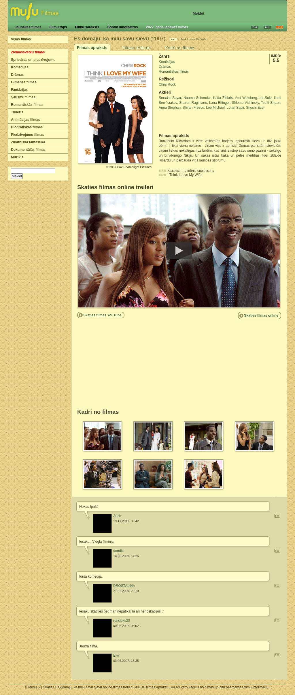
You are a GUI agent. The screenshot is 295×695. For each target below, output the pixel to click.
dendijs (118, 551)
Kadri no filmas (179, 47)
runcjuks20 (121, 621)
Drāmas (17, 75)
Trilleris (17, 112)
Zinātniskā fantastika (28, 142)
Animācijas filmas (25, 120)
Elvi (116, 655)
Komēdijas (20, 67)
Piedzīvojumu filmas (27, 135)
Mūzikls (17, 157)
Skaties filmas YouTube (102, 315)
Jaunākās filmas (28, 27)
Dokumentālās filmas (28, 150)
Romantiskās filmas (27, 105)
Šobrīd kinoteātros (122, 27)
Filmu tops (58, 27)
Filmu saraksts (87, 27)
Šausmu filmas (23, 97)
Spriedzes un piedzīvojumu (33, 60)
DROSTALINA (124, 586)
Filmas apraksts (92, 47)
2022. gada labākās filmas (167, 27)
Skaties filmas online (261, 315)
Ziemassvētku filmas (28, 52)
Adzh (117, 516)
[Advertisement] (192, 121)
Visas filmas (21, 39)
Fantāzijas (19, 90)
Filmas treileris (136, 47)
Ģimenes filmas (24, 82)
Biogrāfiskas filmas (27, 127)
